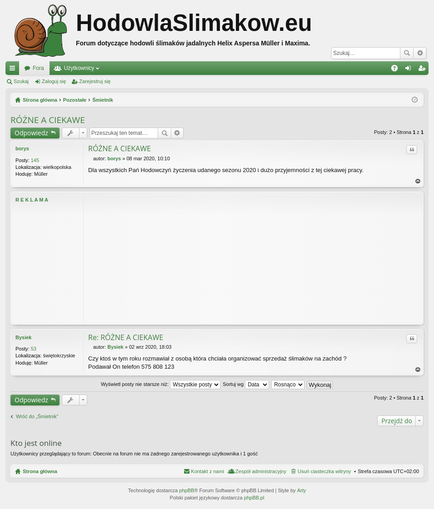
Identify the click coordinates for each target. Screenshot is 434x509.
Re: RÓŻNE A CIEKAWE (125, 337)
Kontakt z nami (207, 471)
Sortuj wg (246, 384)
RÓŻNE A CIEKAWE (47, 120)
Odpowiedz (31, 132)
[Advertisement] (253, 257)
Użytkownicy (79, 68)
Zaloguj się (54, 81)
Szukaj (407, 53)
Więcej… (14, 70)
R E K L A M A (31, 200)
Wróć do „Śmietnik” (37, 416)
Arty (301, 490)
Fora (38, 68)
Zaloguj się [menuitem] (410, 70)
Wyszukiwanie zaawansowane (420, 53)
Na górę (418, 181)
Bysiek (23, 337)
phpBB (186, 490)
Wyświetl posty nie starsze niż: (160, 384)
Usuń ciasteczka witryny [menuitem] (324, 471)
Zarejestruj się (94, 81)
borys (22, 148)
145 (35, 160)
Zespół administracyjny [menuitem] (260, 471)
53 (33, 348)
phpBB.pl (254, 497)
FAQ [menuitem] (397, 70)
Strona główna (40, 471)
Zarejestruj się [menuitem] (424, 70)
